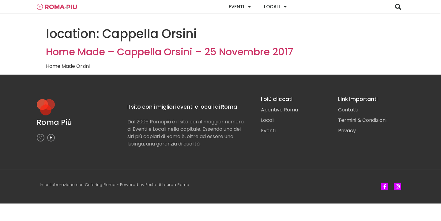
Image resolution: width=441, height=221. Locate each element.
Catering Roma (100, 185)
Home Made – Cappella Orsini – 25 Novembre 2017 (169, 52)
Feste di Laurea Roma (167, 185)
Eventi (240, 6)
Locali (276, 6)
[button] (398, 7)
